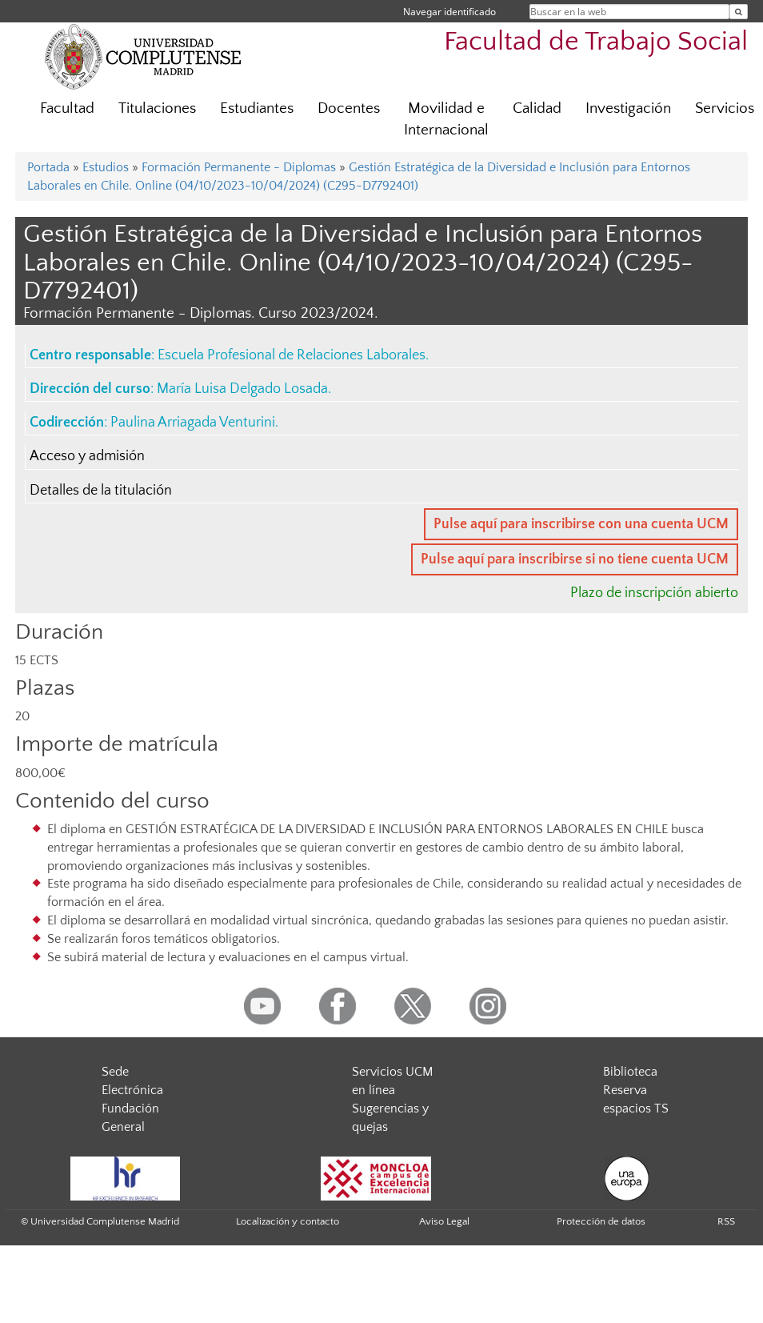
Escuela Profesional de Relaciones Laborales (291, 355)
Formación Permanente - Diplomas (239, 167)
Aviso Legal (444, 1221)
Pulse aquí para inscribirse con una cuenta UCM (581, 524)
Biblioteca (630, 1071)
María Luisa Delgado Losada (242, 389)
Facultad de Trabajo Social (596, 42)
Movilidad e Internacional (446, 119)
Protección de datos (601, 1221)
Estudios (105, 167)
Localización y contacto (287, 1221)
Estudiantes (257, 108)
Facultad (67, 108)
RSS (726, 1221)
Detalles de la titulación (101, 491)
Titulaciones (157, 108)
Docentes (349, 108)
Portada (48, 167)
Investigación (628, 108)
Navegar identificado (449, 11)
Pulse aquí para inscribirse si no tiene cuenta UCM (575, 559)
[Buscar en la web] (738, 11)
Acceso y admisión (87, 456)
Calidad (537, 108)
